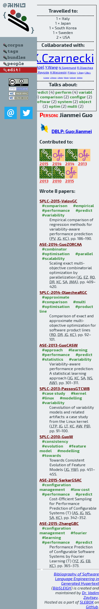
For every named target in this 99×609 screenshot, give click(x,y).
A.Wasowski (58, 72)
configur (78, 96)
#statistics (52, 359)
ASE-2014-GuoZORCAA (61, 244)
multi (72, 106)
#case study (53, 393)
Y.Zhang (80, 73)
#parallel (84, 253)
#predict (84, 210)
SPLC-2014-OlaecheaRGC (63, 292)
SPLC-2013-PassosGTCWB (65, 388)
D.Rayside (42, 72)
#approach (52, 349)
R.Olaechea (85, 67)
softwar (42, 101)
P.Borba (66, 77)
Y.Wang (51, 67)
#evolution (52, 446)
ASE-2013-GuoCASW (59, 345)
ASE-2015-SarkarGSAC (61, 480)
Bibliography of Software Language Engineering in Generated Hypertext (76, 579)
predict (41, 92)
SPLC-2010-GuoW (56, 436)
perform (63, 92)
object (85, 101)
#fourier (79, 532)
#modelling (71, 397)
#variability (53, 215)
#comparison (54, 205)
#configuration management (55, 487)
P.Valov (72, 72)
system (65, 101)
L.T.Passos (53, 77)
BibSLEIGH (62, 588)
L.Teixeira (60, 77)
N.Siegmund (67, 68)
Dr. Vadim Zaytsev (90, 595)
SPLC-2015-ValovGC (58, 200)
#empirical (83, 205)
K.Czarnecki (63, 57)
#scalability (53, 258)
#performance (56, 210)
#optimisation (56, 253)
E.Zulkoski (73, 77)
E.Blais (88, 73)
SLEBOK (87, 602)
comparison (51, 96)
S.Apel (38, 67)
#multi (79, 301)
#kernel (78, 393)
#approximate (55, 297)
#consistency (55, 441)
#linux (48, 397)
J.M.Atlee (79, 77)
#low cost (80, 489)
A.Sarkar (46, 77)
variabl (85, 92)
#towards (51, 455)
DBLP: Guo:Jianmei (72, 131)
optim (54, 106)
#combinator (54, 249)
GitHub (92, 606)
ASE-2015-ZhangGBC (59, 523)
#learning (77, 349)
